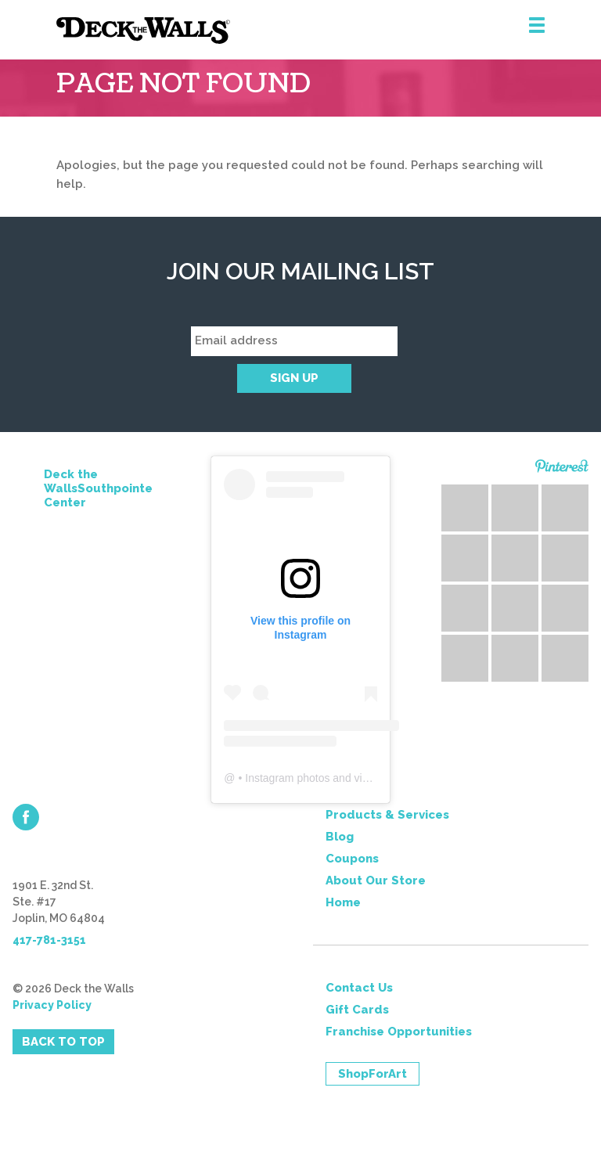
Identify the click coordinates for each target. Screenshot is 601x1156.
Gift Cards (357, 1010)
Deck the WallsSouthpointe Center (98, 488)
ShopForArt (372, 1074)
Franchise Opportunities (399, 1032)
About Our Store (376, 880)
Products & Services (387, 815)
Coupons (352, 859)
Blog (340, 837)
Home (343, 902)
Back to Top (63, 1042)
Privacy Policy (52, 1005)
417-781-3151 (49, 940)
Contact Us (359, 988)
